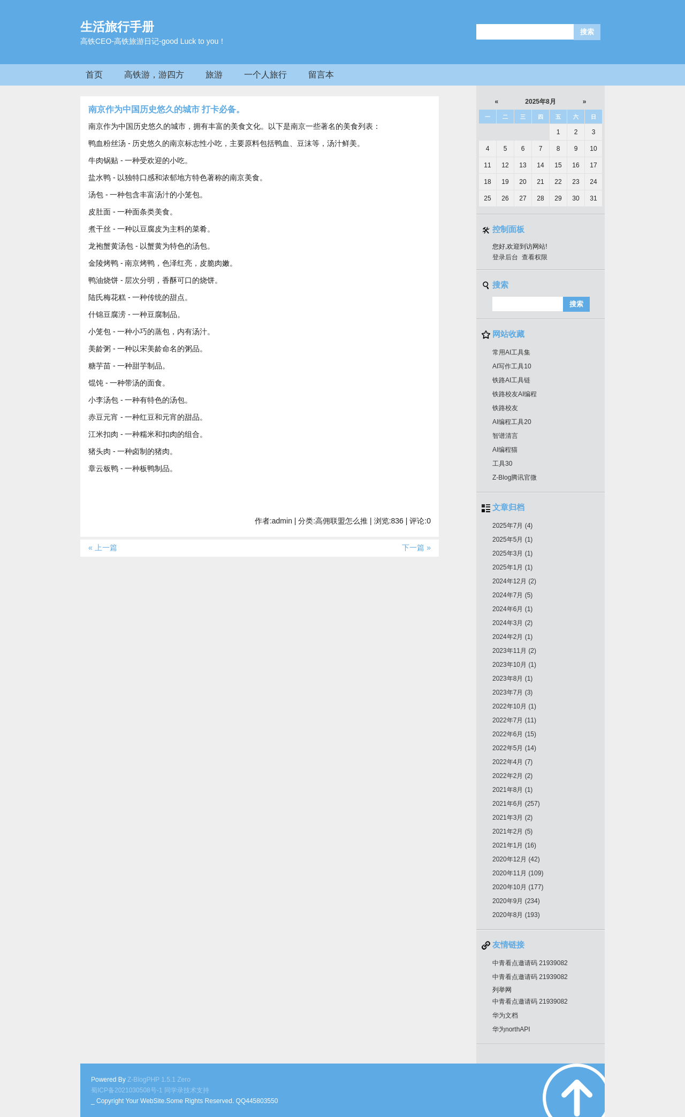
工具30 (502, 463)
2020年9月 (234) (516, 901)
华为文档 (505, 1015)
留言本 (321, 74)
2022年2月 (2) (512, 776)
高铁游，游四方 (154, 74)
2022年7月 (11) (514, 720)
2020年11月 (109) (517, 873)
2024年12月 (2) (514, 581)
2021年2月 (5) (512, 831)
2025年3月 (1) (512, 553)
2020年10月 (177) (517, 887)
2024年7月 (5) (512, 595)
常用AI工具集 (511, 352)
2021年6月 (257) (516, 803)
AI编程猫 (504, 449)
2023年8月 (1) (512, 678)
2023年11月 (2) (514, 650)
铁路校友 (505, 408)
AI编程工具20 (511, 422)
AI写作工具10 (511, 366)
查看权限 (534, 257)
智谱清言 (505, 436)
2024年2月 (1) (512, 637)
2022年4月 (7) (512, 762)
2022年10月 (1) (514, 706)
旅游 (214, 74)
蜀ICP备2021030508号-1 (126, 1090)
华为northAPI (511, 1029)
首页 (94, 74)
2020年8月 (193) (516, 915)
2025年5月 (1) (512, 539)
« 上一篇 (102, 547)
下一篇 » (416, 547)
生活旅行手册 (117, 27)
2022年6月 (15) (514, 734)
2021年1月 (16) (514, 845)
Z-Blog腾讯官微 (514, 477)
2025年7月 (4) (512, 525)
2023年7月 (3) (512, 692)
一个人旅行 (265, 74)
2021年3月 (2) (512, 817)
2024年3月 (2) (512, 623)
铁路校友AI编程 (514, 394)
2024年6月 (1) (512, 609)
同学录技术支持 (186, 1090)
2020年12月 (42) (516, 859)
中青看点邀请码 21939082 (530, 963)
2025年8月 (540, 101)
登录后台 (505, 257)
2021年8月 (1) (512, 790)
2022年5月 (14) (514, 748)
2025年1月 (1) (512, 567)
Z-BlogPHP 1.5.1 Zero (159, 1079)
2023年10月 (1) (514, 664)
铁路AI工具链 (511, 380)
